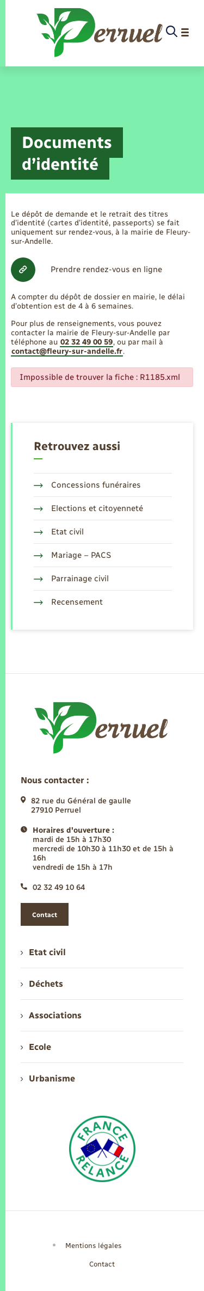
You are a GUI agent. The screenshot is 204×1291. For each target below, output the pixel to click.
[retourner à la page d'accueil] (100, 32)
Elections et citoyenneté (88, 508)
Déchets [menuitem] (42, 984)
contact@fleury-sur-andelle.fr (66, 351)
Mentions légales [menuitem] (93, 1245)
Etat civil (59, 532)
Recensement (68, 602)
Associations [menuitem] (51, 1015)
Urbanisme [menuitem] (48, 1078)
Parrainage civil (71, 578)
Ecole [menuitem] (36, 1047)
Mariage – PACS (72, 555)
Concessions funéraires (87, 485)
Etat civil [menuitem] (43, 952)
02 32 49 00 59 (86, 342)
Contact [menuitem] (102, 1264)
